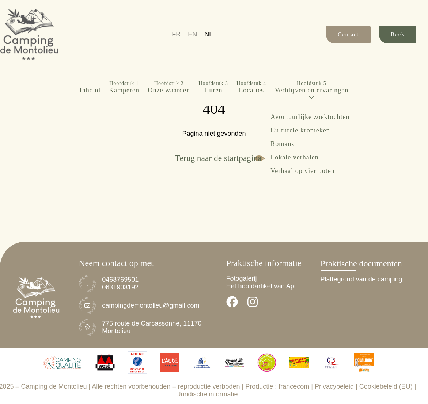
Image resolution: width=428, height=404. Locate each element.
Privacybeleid (334, 386)
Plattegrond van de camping (361, 279)
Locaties (251, 47)
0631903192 (120, 287)
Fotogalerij (241, 278)
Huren (213, 47)
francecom (294, 386)
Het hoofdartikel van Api (261, 286)
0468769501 (120, 279)
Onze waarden (169, 47)
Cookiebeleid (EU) (386, 386)
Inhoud (90, 50)
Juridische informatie (207, 394)
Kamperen (124, 47)
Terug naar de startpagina (218, 158)
